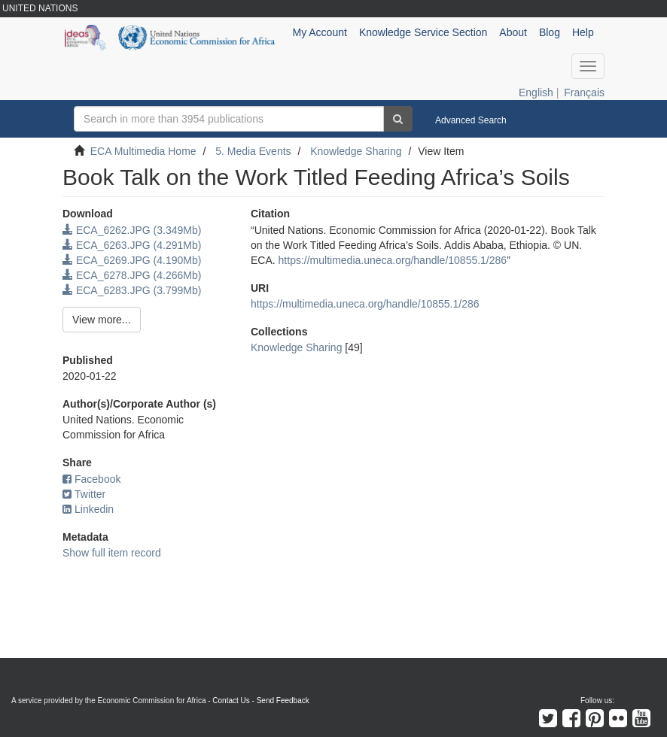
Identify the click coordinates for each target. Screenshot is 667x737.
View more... (101, 320)
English (536, 92)
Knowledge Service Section (423, 32)
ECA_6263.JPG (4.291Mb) (131, 245)
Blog (549, 32)
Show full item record (111, 553)
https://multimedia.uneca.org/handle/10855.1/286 (393, 260)
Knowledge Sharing (355, 151)
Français (584, 92)
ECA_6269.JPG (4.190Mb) (131, 260)
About (513, 32)
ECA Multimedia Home (143, 151)
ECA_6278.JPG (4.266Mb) (131, 275)
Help (583, 32)
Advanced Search (471, 120)
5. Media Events (253, 151)
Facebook (91, 479)
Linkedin (88, 509)
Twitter (83, 494)
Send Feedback (283, 700)
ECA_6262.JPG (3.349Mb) (131, 230)
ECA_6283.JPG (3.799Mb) (131, 290)
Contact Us (230, 700)
